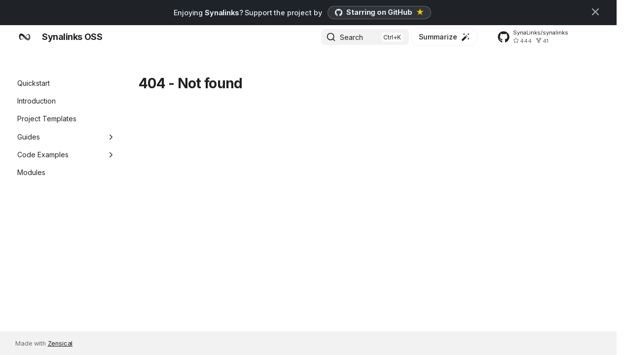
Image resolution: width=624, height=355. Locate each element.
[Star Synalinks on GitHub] (379, 12)
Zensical (60, 343)
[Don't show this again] (595, 12)
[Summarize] (444, 37)
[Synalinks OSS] (24, 37)
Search (351, 37)
